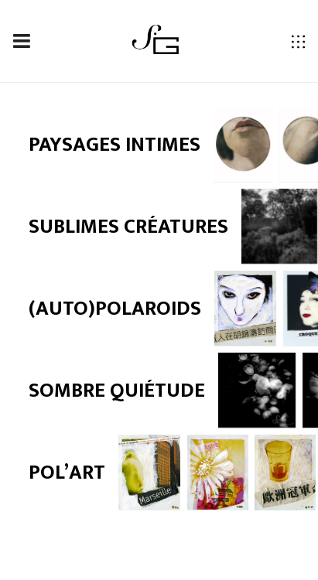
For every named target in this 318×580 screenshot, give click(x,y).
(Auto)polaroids (115, 309)
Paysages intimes (114, 145)
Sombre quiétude (117, 391)
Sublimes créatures (128, 227)
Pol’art (67, 472)
